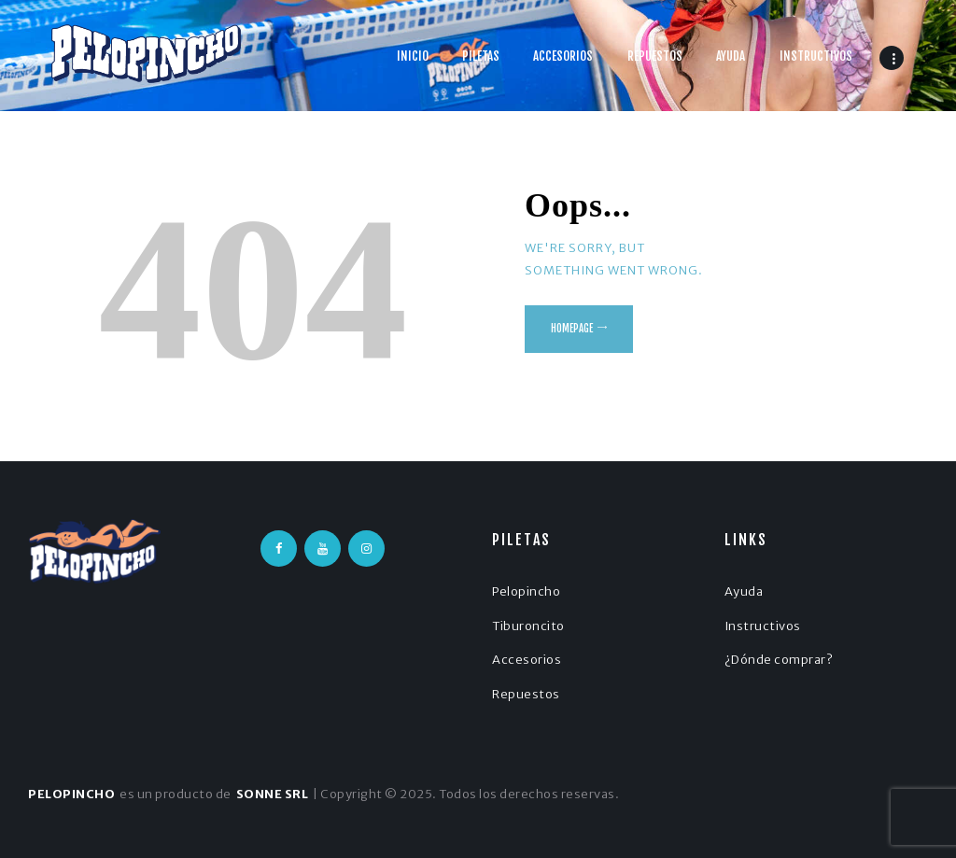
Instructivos (762, 626)
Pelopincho (526, 591)
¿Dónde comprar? (779, 660)
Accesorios (526, 660)
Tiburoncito (528, 626)
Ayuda (744, 591)
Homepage (572, 328)
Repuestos (526, 694)
